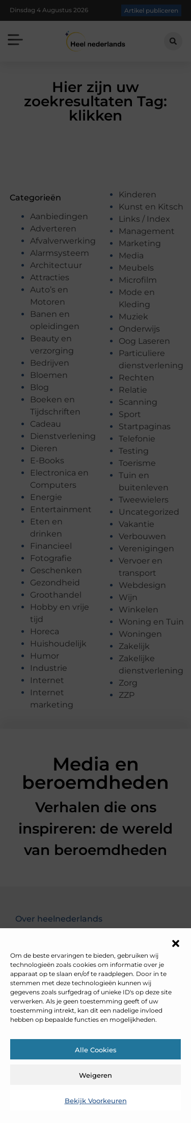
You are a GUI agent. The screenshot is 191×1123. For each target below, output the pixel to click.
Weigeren (95, 1075)
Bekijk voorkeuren (96, 1101)
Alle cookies (96, 1050)
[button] (176, 943)
